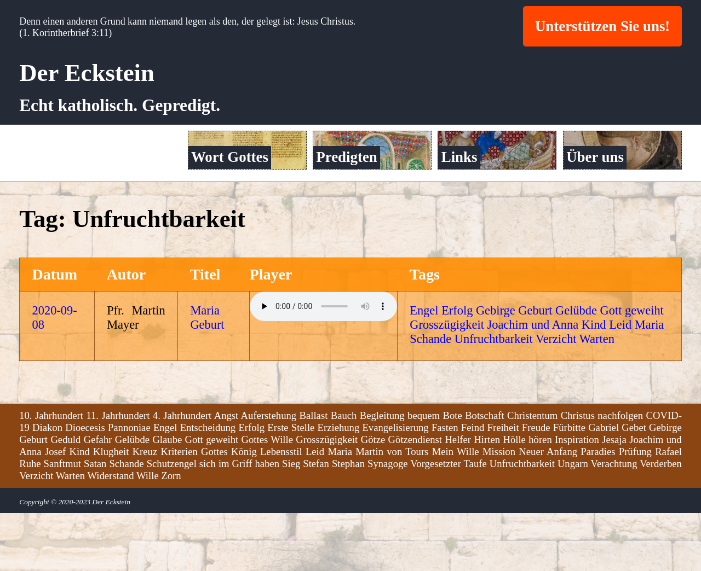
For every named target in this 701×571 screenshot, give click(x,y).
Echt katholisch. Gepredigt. (119, 105)
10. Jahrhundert (51, 474)
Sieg (291, 522)
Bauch (344, 474)
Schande (430, 398)
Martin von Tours (391, 510)
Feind (473, 486)
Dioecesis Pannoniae (107, 486)
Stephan (348, 522)
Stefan (316, 522)
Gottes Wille (267, 498)
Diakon (47, 486)
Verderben (661, 522)
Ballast (314, 474)
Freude (536, 486)
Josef (55, 510)
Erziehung (339, 486)
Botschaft (484, 474)
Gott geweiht (632, 370)
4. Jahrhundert (182, 474)
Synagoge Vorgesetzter (414, 522)
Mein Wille (455, 510)
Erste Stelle (290, 486)
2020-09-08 (54, 377)
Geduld (65, 498)
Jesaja (614, 498)
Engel (424, 370)
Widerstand (110, 534)
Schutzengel (172, 522)
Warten (596, 398)
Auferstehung (269, 474)
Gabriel (603, 486)
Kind (594, 384)
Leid (620, 384)
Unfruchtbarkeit (494, 398)
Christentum (532, 474)
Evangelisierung (395, 486)
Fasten (445, 486)
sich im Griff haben (239, 522)
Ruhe (30, 522)
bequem (423, 474)
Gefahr (98, 498)
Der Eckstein (86, 72)
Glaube (167, 498)
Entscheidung (208, 486)
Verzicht (556, 398)
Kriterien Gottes (193, 510)
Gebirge (495, 370)
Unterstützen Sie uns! (602, 26)
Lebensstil (281, 510)
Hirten (487, 498)
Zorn (171, 534)
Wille (147, 534)
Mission (498, 510)
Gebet (634, 486)
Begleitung (382, 474)
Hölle (514, 498)
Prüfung (635, 510)
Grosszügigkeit (447, 384)
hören (539, 498)
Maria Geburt (207, 377)
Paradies (598, 510)
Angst (226, 474)
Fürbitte (569, 486)
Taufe (475, 522)
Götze (373, 498)
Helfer (458, 498)
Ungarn (573, 522)
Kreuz (145, 510)
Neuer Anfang (548, 510)
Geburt (535, 370)
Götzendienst (415, 498)
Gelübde (576, 370)
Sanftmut (62, 522)
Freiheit (503, 486)
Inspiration (577, 498)
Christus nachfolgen (602, 474)
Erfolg (457, 370)
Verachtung (614, 522)
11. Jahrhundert (118, 474)
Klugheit (111, 510)
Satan (95, 522)
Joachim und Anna (532, 384)
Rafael (668, 510)
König (244, 510)
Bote (452, 474)
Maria (649, 384)
